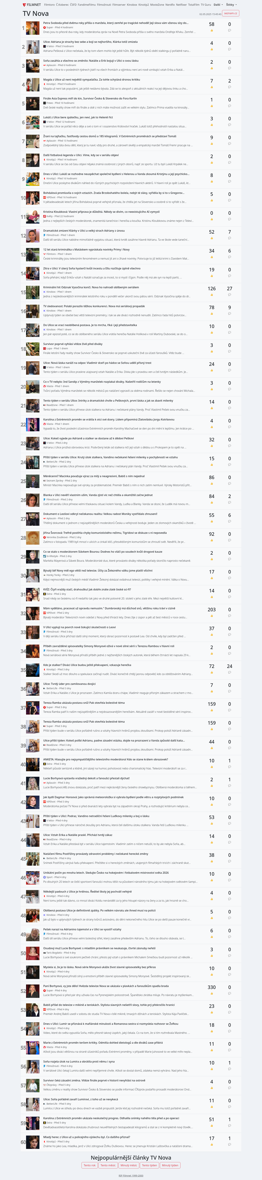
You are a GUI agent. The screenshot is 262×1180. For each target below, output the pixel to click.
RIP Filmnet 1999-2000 (131, 1175)
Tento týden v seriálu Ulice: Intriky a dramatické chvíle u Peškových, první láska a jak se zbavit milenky (108, 400)
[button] (218, 4)
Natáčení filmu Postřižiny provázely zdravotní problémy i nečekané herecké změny (95, 853)
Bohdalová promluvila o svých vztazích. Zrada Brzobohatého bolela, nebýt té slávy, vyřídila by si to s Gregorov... (113, 193)
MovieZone (157, 5)
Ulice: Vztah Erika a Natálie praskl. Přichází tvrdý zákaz (77, 835)
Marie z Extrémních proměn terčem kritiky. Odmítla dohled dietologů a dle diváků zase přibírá (103, 1042)
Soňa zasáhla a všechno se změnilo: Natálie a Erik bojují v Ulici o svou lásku (91, 60)
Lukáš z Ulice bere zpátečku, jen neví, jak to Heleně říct (78, 117)
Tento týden (149, 1165)
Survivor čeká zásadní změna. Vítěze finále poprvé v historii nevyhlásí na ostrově (94, 1080)
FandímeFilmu (87, 5)
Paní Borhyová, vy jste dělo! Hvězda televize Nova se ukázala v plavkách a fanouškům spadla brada (106, 986)
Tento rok (90, 1165)
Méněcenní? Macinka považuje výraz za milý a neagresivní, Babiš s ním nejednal (94, 476)
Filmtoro (49, 5)
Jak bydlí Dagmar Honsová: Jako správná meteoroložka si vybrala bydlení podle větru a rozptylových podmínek (113, 797)
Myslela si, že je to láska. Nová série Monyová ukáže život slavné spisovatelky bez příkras (99, 967)
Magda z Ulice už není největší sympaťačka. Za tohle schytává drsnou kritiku (91, 79)
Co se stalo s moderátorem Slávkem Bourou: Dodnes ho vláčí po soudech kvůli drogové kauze (102, 551)
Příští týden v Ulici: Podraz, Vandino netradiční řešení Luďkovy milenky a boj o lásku (96, 816)
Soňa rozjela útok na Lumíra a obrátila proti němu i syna (79, 1061)
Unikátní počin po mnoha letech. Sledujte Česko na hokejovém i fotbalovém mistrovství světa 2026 (106, 872)
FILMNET (32, 4)
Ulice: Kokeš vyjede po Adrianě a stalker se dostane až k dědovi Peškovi (88, 438)
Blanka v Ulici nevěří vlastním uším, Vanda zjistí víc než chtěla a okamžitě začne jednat (98, 495)
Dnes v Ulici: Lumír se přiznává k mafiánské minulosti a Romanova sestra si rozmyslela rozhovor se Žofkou (110, 1023)
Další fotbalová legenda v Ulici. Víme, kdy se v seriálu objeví (81, 155)
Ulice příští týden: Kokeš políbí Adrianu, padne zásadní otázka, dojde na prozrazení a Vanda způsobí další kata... (114, 740)
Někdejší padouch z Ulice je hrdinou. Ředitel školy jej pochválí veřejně (87, 891)
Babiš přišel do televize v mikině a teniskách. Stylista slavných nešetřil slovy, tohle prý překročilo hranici (109, 1005)
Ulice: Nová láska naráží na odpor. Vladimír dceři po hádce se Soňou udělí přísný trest (97, 362)
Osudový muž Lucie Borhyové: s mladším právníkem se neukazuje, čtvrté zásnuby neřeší (99, 948)
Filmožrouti (104, 5)
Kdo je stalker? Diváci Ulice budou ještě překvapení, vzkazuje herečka (87, 665)
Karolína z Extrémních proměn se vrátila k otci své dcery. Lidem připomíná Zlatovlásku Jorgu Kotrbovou (108, 419)
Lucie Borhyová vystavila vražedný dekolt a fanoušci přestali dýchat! (86, 778)
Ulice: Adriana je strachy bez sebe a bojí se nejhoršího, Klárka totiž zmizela (90, 41)
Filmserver (119, 5)
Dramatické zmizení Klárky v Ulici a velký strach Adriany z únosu (84, 230)
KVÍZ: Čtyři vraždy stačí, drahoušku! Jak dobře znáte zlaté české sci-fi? (87, 589)
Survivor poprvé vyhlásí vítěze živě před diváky (72, 344)
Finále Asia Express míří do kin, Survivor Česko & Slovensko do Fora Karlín (90, 98)
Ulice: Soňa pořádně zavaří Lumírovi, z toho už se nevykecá (80, 1099)
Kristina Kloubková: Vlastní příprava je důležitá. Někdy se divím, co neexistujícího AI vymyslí (101, 211)
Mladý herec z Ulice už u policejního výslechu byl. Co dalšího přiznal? (86, 1137)
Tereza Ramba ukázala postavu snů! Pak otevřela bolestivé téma (84, 702)
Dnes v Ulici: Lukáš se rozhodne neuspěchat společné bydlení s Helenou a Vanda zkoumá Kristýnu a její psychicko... (116, 174)
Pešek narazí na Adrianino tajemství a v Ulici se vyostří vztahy (82, 929)
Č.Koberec (62, 5)
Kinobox (132, 5)
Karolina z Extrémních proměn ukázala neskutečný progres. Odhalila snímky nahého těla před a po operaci (111, 1118)
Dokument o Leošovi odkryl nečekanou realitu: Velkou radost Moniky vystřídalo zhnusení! (100, 514)
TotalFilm (194, 5)
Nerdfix (170, 5)
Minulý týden (170, 1165)
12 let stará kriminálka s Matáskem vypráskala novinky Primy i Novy (86, 249)
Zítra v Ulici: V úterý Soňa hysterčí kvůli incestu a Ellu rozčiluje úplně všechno (92, 268)
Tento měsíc (108, 1165)
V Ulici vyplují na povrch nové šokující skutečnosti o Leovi (79, 627)
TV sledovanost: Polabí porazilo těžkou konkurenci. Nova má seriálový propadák (94, 306)
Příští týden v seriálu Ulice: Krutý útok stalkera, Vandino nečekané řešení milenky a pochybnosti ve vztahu (110, 457)
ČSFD (73, 5)
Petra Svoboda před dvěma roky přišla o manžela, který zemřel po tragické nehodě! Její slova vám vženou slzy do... (115, 23)
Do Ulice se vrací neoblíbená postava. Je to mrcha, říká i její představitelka (90, 325)
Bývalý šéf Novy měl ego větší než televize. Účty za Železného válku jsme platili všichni (97, 570)
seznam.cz (230, 13)
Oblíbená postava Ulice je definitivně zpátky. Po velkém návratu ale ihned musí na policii (99, 910)
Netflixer (181, 5)
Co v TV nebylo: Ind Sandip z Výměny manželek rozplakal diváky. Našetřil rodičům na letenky (102, 381)
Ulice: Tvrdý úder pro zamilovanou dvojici (69, 684)
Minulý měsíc (129, 1165)
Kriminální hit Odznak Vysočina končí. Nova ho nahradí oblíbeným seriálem (91, 287)
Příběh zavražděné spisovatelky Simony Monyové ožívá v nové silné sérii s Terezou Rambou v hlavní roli (108, 646)
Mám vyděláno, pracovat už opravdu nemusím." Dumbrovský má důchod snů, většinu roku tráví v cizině (109, 608)
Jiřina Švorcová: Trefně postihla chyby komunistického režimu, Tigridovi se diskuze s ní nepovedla (105, 532)
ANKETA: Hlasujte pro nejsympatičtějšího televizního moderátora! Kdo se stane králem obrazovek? (105, 759)
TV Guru (206, 5)
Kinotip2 (144, 5)
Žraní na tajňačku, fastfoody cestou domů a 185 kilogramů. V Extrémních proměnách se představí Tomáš (109, 136)
